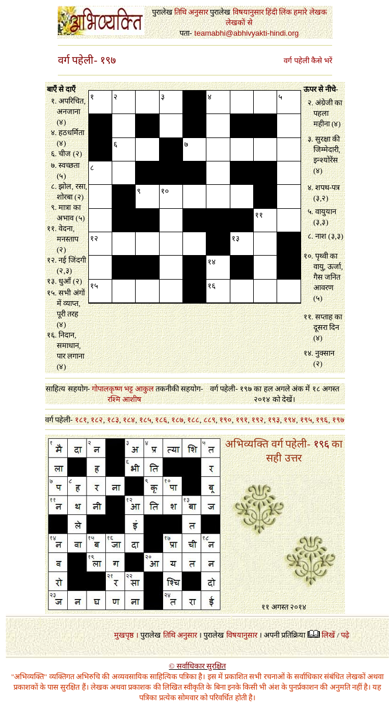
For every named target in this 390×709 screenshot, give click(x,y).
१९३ (274, 419)
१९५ (306, 419)
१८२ (97, 419)
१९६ (322, 419)
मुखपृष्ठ (124, 635)
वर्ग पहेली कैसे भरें (308, 60)
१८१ (81, 419)
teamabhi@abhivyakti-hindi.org (246, 33)
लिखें (328, 635)
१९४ (290, 419)
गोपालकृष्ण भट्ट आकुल (123, 388)
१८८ (193, 419)
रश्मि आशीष (124, 399)
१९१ (242, 419)
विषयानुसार (241, 635)
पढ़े (345, 635)
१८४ (129, 419)
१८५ (145, 419)
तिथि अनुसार (180, 635)
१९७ (338, 419)
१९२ (257, 419)
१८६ (161, 419)
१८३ (113, 419)
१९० (225, 419)
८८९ (209, 419)
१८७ (177, 419)
